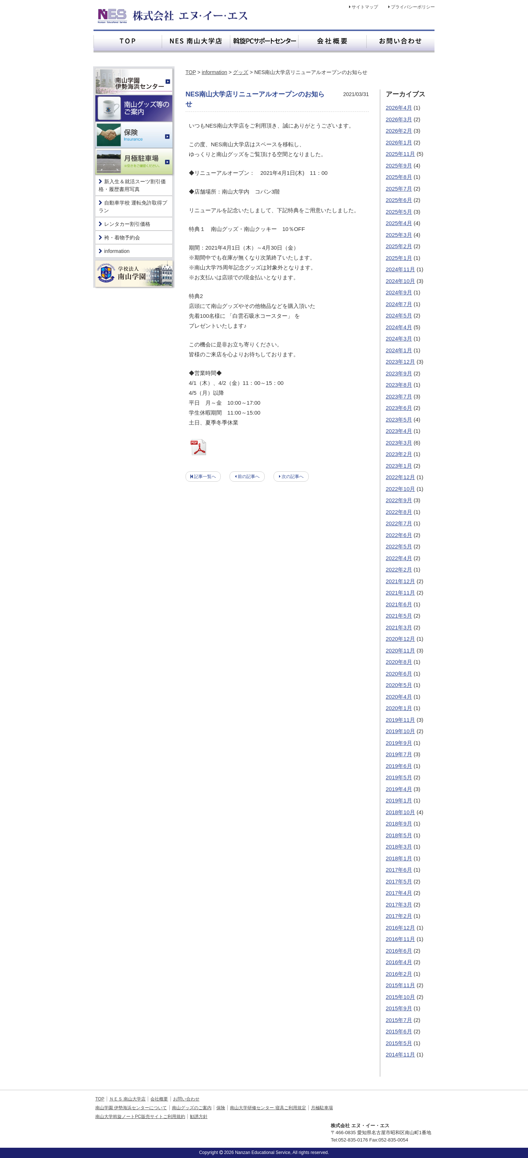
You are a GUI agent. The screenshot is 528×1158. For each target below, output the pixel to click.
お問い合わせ (186, 1099)
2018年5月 (399, 835)
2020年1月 (399, 708)
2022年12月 (400, 477)
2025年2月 (399, 246)
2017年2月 (399, 916)
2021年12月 (400, 581)
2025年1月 (399, 258)
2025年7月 (399, 188)
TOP (191, 72)
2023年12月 (400, 362)
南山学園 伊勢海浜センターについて (131, 1107)
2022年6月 (399, 535)
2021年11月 (400, 592)
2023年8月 (399, 385)
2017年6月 (399, 870)
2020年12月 (400, 639)
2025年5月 (399, 212)
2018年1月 (399, 858)
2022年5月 (399, 546)
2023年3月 (399, 443)
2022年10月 (400, 489)
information (214, 72)
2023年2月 (399, 454)
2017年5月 (399, 881)
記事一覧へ (205, 476)
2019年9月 (399, 743)
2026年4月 (399, 107)
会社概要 (159, 1099)
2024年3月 (399, 338)
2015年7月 (399, 1020)
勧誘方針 (199, 1116)
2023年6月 (399, 408)
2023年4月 (399, 431)
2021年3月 (399, 627)
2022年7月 (399, 523)
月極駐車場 (322, 1107)
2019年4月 (399, 789)
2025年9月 (399, 165)
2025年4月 (399, 223)
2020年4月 (399, 697)
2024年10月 (400, 281)
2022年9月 (399, 500)
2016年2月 (399, 974)
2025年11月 (400, 154)
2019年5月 (399, 777)
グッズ (240, 72)
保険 (220, 1107)
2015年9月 (399, 1008)
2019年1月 (399, 800)
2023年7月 (399, 396)
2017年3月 (399, 904)
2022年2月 (399, 569)
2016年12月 (400, 927)
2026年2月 (399, 131)
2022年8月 (399, 512)
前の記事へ (249, 476)
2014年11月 (400, 1054)
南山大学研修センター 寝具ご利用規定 (268, 1107)
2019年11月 (400, 720)
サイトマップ (365, 7)
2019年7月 (399, 754)
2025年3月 (399, 235)
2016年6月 (399, 951)
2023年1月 (399, 466)
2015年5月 (399, 1043)
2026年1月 (399, 142)
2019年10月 (400, 731)
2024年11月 (400, 269)
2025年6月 (399, 200)
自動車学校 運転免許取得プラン (133, 206)
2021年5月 (399, 616)
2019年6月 (399, 766)
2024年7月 (399, 304)
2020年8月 (399, 662)
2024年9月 (399, 292)
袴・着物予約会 (119, 237)
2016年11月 (400, 939)
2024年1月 (399, 350)
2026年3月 (399, 119)
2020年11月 (400, 650)
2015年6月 (399, 1031)
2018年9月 (399, 823)
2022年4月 (399, 558)
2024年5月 (399, 315)
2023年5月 (399, 419)
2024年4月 (399, 327)
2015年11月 (400, 985)
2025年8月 (399, 177)
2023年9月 (399, 373)
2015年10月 (400, 997)
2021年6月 (399, 604)
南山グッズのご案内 (192, 1107)
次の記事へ (293, 476)
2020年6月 (399, 673)
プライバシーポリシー (413, 7)
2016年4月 (399, 962)
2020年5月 (399, 685)
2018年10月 (400, 812)
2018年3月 (399, 846)
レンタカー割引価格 (124, 224)
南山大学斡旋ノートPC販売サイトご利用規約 (140, 1116)
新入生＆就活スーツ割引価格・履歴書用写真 (132, 185)
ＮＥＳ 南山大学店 (127, 1099)
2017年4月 (399, 893)
